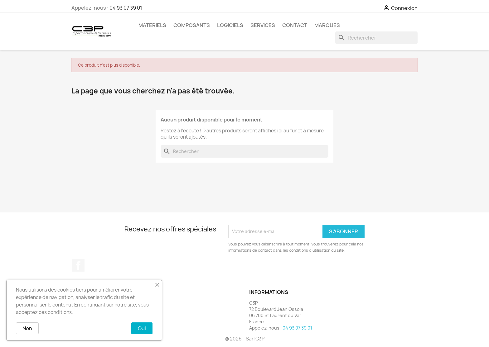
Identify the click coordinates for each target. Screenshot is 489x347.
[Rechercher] (376, 37)
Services (262, 25)
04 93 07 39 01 (125, 7)
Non (27, 328)
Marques (327, 25)
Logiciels (230, 25)
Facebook (78, 265)
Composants (191, 25)
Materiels (152, 25)
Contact (294, 25)
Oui (142, 328)
